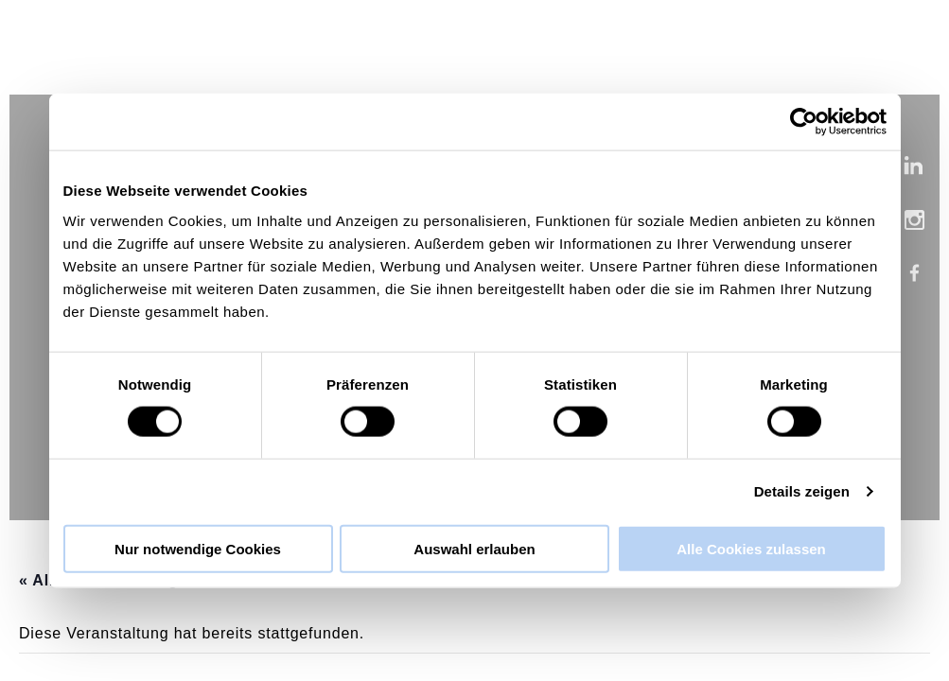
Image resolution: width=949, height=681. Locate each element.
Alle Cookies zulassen (751, 548)
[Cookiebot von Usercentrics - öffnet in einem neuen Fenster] (804, 122)
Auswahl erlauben (474, 548)
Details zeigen (802, 491)
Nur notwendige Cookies (197, 548)
